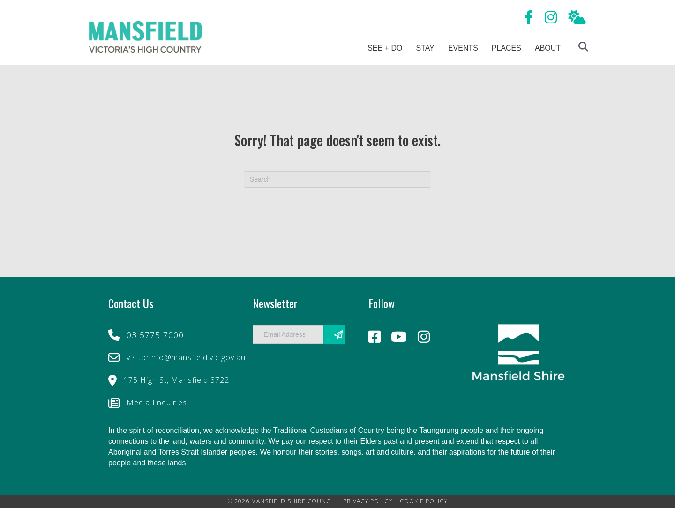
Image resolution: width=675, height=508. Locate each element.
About (548, 48)
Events (463, 48)
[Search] (337, 179)
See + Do (385, 48)
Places (506, 48)
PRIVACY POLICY (367, 501)
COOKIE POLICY (424, 501)
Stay (425, 48)
